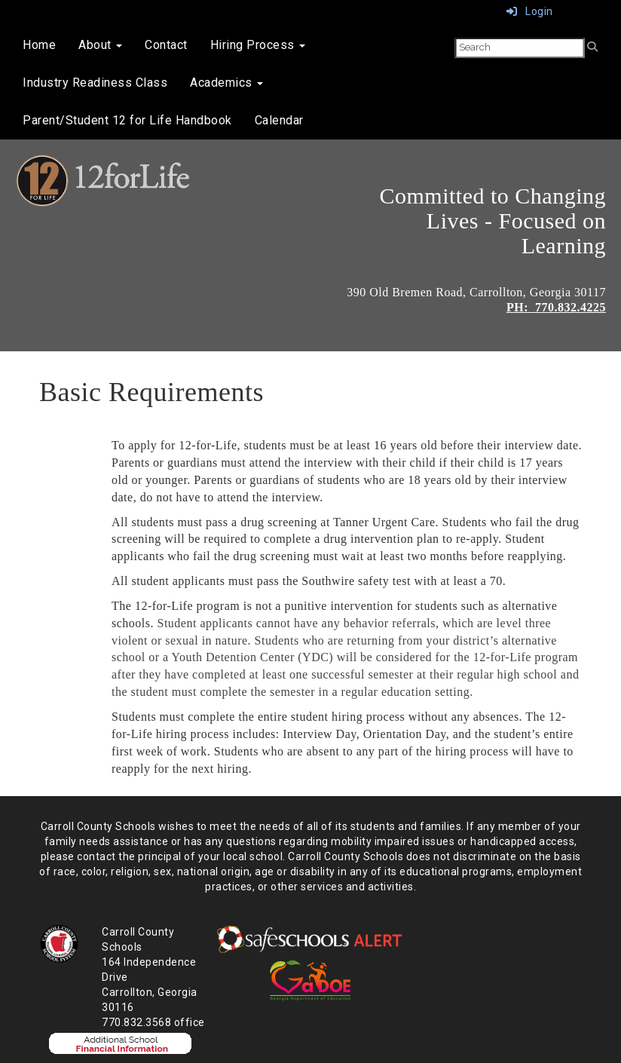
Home (39, 45)
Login (529, 11)
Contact (166, 45)
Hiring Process (258, 45)
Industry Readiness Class (95, 82)
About (100, 45)
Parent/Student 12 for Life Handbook (127, 120)
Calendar (279, 120)
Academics (226, 82)
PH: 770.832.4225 (556, 307)
